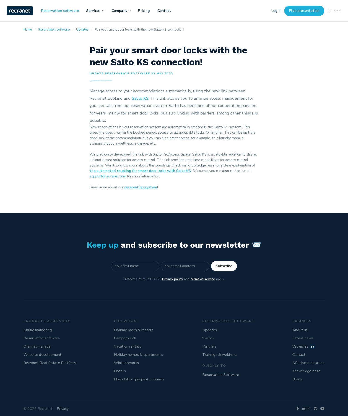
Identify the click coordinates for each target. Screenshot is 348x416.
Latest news (303, 338)
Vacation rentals (127, 346)
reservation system (140, 187)
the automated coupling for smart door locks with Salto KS (140, 170)
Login (275, 10)
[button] (103, 10)
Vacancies (303, 346)
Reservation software (60, 10)
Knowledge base (306, 371)
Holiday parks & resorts (133, 330)
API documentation (308, 362)
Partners (209, 346)
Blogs (297, 379)
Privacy (63, 408)
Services (93, 10)
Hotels (120, 371)
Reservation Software (220, 374)
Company (119, 10)
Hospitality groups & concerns (139, 379)
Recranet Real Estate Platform (49, 362)
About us (300, 330)
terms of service (202, 279)
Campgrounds (125, 338)
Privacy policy (172, 279)
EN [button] (333, 11)
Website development (42, 354)
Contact (164, 10)
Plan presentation (304, 10)
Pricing (144, 10)
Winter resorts (126, 362)
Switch (208, 338)
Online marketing (37, 330)
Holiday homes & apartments (138, 354)
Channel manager (37, 346)
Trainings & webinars (219, 354)
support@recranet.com (108, 176)
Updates (209, 330)
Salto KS (140, 98)
